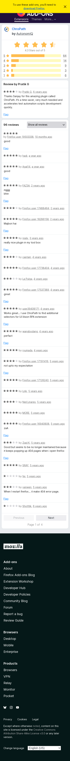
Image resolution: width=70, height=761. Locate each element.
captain (26, 257)
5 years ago (57, 361)
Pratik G (27, 91)
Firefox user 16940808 (35, 423)
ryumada (27, 350)
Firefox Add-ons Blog (19, 575)
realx (25, 238)
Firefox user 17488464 (35, 208)
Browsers (10, 670)
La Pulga (27, 278)
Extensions (21, 19)
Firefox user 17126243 (35, 380)
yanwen (26, 487)
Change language (14, 748)
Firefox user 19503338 (20, 136)
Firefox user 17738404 (35, 267)
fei (23, 476)
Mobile (8, 645)
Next (51, 518)
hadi (24, 155)
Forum (8, 607)
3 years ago (36, 238)
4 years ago (39, 257)
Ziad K (26, 442)
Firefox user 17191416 (35, 361)
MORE (25, 412)
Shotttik (26, 506)
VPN (7, 676)
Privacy (8, 719)
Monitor (9, 689)
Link (24, 391)
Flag (6, 114)
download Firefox (33, 8)
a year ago (35, 155)
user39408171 (30, 308)
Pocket (9, 696)
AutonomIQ (24, 33)
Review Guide (13, 620)
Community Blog (16, 601)
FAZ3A (26, 185)
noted (36, 725)
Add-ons (10, 562)
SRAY (25, 465)
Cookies (22, 719)
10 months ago (43, 136)
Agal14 (26, 166)
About (8, 568)
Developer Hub (14, 588)
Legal (35, 719)
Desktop (10, 639)
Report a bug (13, 614)
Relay (8, 683)
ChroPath (19, 29)
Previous (18, 518)
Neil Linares (29, 401)
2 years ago (38, 185)
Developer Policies (17, 594)
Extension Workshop (18, 581)
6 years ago (40, 91)
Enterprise (11, 652)
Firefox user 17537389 (35, 289)
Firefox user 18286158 (35, 219)
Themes (36, 19)
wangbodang (30, 331)
